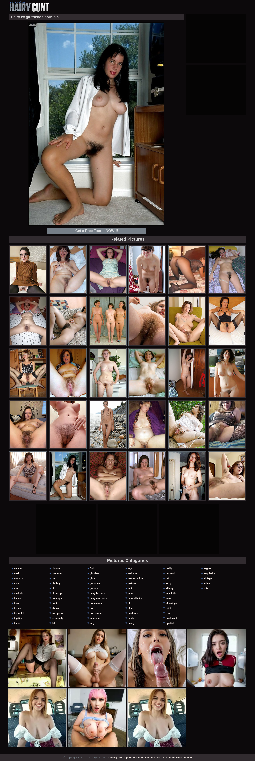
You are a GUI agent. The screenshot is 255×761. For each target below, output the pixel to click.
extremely (57, 618)
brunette (57, 573)
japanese (95, 618)
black (17, 623)
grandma (95, 583)
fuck (92, 568)
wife (206, 588)
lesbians (132, 573)
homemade (96, 603)
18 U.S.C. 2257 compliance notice (171, 757)
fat (53, 623)
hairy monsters (98, 598)
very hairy (209, 573)
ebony (55, 608)
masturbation (135, 578)
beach (17, 608)
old (129, 603)
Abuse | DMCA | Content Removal (128, 757)
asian (17, 583)
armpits (18, 578)
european (57, 613)
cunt (54, 603)
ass (16, 588)
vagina (207, 568)
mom (130, 593)
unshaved (171, 618)
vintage (208, 578)
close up (57, 593)
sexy (168, 583)
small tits (171, 593)
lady (92, 623)
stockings (171, 603)
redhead (170, 573)
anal (16, 573)
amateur (18, 568)
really (169, 568)
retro (168, 578)
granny (94, 588)
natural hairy (135, 598)
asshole (18, 593)
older (130, 608)
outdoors (133, 613)
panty (131, 618)
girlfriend (95, 573)
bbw (16, 603)
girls (92, 578)
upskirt (170, 623)
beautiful (19, 613)
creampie (57, 598)
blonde (56, 568)
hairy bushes (97, 593)
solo (168, 598)
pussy (131, 623)
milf (130, 588)
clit (53, 588)
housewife (96, 613)
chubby (56, 583)
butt (54, 578)
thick (168, 608)
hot (92, 608)
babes (17, 598)
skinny (169, 588)
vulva (207, 583)
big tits (18, 618)
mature (132, 583)
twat (168, 613)
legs (130, 568)
